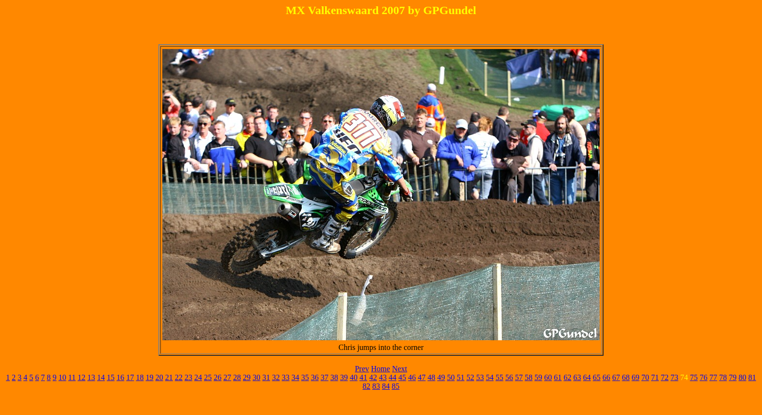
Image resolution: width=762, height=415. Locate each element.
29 (247, 377)
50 (451, 377)
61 (558, 377)
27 (227, 377)
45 (402, 377)
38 (334, 377)
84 (386, 386)
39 (344, 377)
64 (587, 377)
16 (120, 377)
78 (723, 377)
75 (694, 377)
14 (101, 377)
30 (256, 377)
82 (366, 386)
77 (713, 377)
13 (91, 377)
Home (380, 369)
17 (130, 377)
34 (295, 377)
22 (179, 377)
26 (218, 377)
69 (636, 377)
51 (461, 377)
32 (276, 377)
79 (733, 377)
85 (395, 386)
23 (188, 377)
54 (490, 377)
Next (399, 369)
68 (626, 377)
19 (150, 377)
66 (606, 377)
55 (499, 377)
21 (169, 377)
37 (325, 377)
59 (538, 377)
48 (431, 377)
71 (655, 377)
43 (383, 377)
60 (548, 377)
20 (159, 377)
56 (509, 377)
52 (470, 377)
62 (568, 377)
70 (645, 377)
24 (198, 377)
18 (140, 377)
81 (752, 377)
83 (376, 386)
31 (266, 377)
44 (393, 377)
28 (237, 377)
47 (422, 377)
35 (305, 377)
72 (665, 377)
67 (616, 377)
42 (373, 377)
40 (354, 377)
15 (111, 377)
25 (208, 377)
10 (62, 377)
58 (529, 377)
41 (363, 377)
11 (71, 377)
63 (577, 377)
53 (480, 377)
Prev (362, 369)
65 (597, 377)
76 (704, 377)
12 (82, 377)
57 (519, 377)
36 (315, 377)
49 (441, 377)
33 (286, 377)
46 (412, 377)
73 (674, 377)
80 (742, 377)
